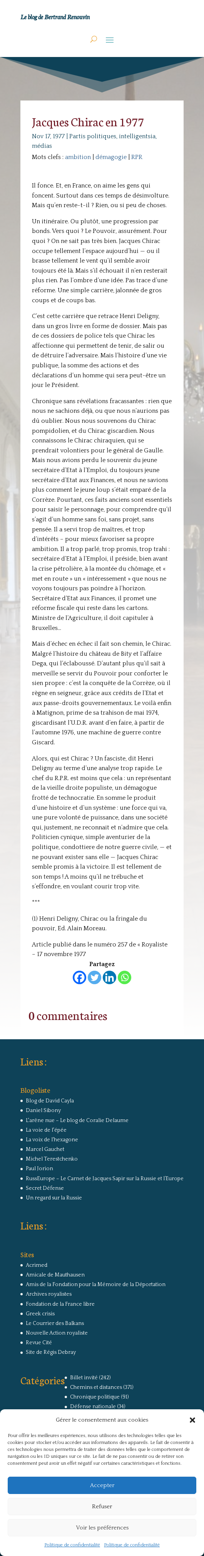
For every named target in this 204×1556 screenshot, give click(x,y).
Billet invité (84, 1378)
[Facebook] (79, 977)
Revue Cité (39, 1343)
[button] (192, 1420)
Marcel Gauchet (45, 1149)
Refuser (102, 1506)
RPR (136, 157)
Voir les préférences (102, 1527)
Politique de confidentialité (72, 1545)
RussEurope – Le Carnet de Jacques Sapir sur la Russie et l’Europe (105, 1179)
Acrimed (36, 1265)
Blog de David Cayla (50, 1101)
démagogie (111, 157)
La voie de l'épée (46, 1130)
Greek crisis (40, 1314)
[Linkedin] (109, 977)
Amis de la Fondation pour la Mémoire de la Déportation (96, 1284)
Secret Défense (45, 1188)
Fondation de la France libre (60, 1304)
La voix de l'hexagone (52, 1140)
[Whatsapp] (124, 977)
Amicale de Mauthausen (55, 1275)
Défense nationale (93, 1407)
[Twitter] (94, 977)
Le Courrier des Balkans (55, 1323)
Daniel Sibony (43, 1110)
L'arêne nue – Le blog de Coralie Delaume (77, 1120)
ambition (78, 157)
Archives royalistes (49, 1294)
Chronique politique (95, 1397)
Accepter (102, 1485)
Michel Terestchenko (52, 1159)
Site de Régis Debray (51, 1352)
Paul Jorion (39, 1169)
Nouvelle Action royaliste (57, 1333)
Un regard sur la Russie (54, 1198)
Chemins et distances (96, 1387)
